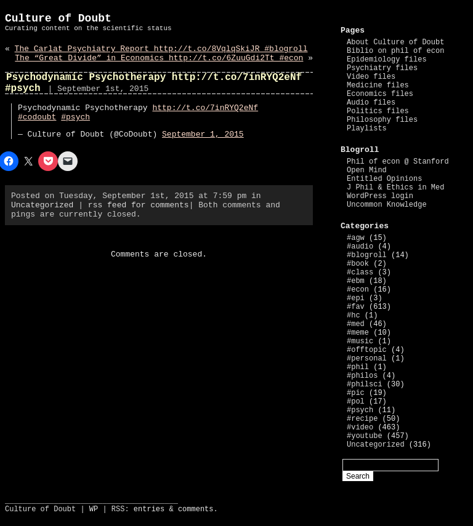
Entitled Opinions (384, 179)
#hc (353, 315)
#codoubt (37, 117)
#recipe (362, 419)
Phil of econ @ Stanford (398, 161)
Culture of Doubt (58, 18)
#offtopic (367, 350)
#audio (360, 246)
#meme (358, 333)
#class (360, 272)
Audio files (371, 102)
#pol (356, 401)
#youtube (364, 436)
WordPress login (380, 196)
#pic (356, 393)
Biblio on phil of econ (395, 51)
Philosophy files (382, 120)
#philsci (364, 384)
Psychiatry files (382, 68)
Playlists (367, 128)
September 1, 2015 (203, 134)
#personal (367, 358)
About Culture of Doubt (395, 42)
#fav (356, 307)
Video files (371, 77)
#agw (356, 238)
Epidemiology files (387, 59)
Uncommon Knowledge (387, 205)
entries (149, 509)
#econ (358, 289)
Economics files (380, 94)
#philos (362, 376)
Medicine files (378, 85)
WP (93, 509)
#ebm (356, 281)
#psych (75, 117)
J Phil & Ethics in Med (395, 187)
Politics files (378, 111)
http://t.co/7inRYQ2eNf (205, 108)
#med (356, 324)
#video (360, 427)
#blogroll (367, 255)
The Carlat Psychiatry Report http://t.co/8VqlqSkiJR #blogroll (161, 49)
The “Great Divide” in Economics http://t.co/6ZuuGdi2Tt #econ (159, 58)
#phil (358, 367)
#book (358, 264)
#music (360, 341)
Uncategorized (42, 205)
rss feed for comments (138, 205)
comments (196, 509)
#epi (356, 298)
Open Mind (367, 170)
